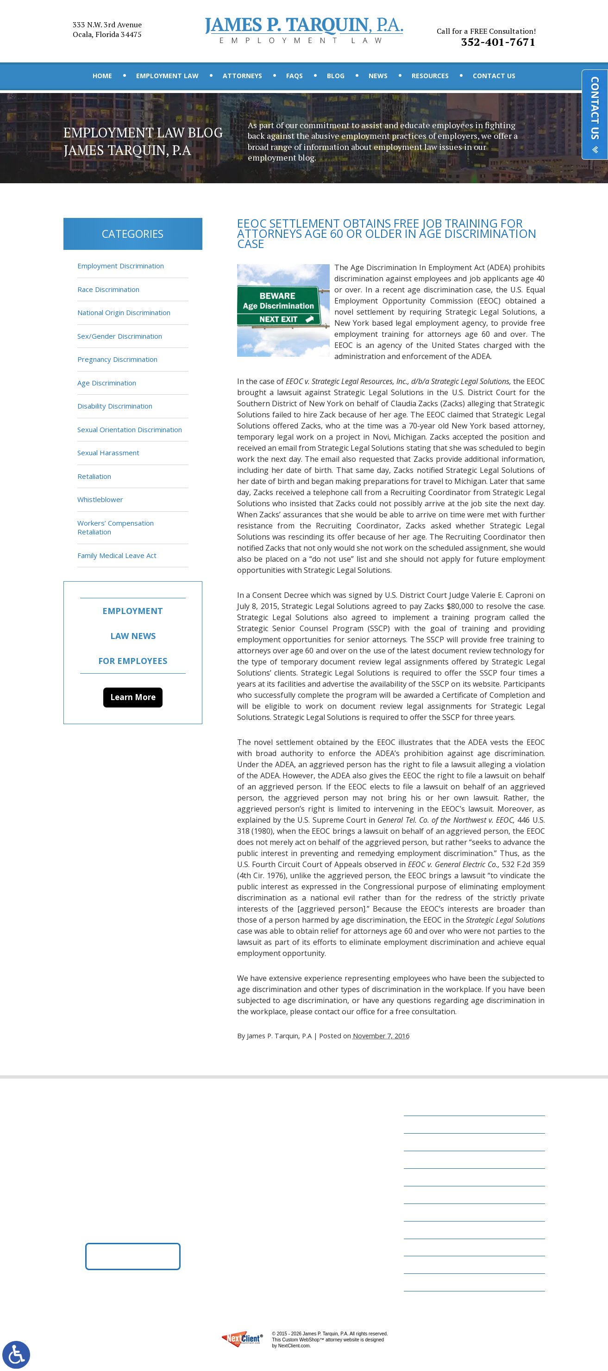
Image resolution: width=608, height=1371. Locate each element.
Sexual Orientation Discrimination (129, 429)
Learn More (133, 697)
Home (102, 76)
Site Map (424, 1283)
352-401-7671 (487, 32)
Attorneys (242, 76)
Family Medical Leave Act (117, 555)
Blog (336, 76)
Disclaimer (427, 1266)
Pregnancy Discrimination (117, 359)
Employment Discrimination (120, 265)
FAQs (294, 76)
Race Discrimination (108, 289)
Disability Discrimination (114, 405)
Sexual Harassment (108, 452)
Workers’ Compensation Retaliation (115, 527)
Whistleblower (100, 499)
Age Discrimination (106, 382)
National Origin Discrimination (123, 312)
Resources (430, 76)
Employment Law (167, 76)
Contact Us (494, 76)
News (378, 76)
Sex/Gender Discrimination (119, 336)
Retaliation (94, 476)
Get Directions (132, 1257)
